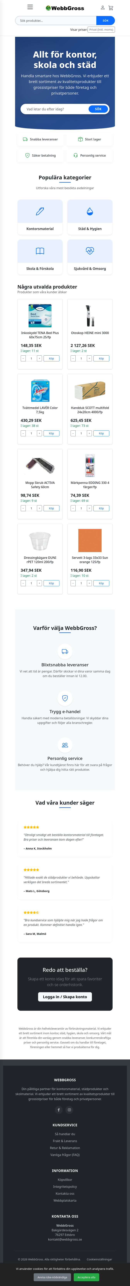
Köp (51, 358)
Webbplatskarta (65, 1200)
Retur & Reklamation (65, 1148)
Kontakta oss (65, 1193)
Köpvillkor (65, 1180)
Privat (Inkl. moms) (101, 29)
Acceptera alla (86, 1277)
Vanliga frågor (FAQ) (65, 1155)
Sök (106, 20)
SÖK (98, 109)
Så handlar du (65, 1134)
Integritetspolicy (65, 1186)
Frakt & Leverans (65, 1141)
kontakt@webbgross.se (65, 1239)
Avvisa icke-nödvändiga (52, 1277)
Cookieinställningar (99, 1259)
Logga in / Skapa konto (65, 996)
